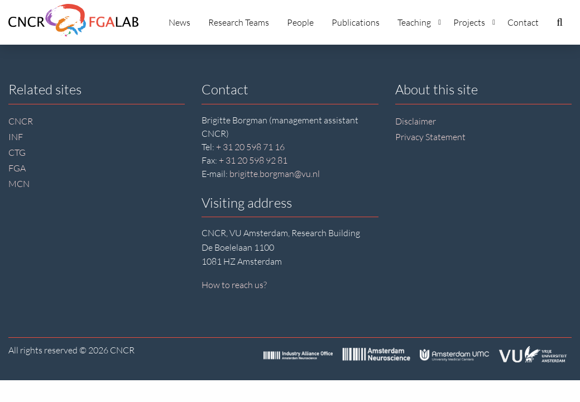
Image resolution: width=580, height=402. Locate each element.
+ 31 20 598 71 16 (250, 146)
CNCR (20, 121)
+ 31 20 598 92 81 (253, 160)
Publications (356, 22)
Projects (474, 22)
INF (15, 136)
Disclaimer (415, 121)
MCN (19, 183)
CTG (17, 152)
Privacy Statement (430, 136)
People (300, 22)
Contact (523, 22)
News (179, 22)
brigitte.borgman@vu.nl (274, 173)
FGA (17, 168)
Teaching (419, 22)
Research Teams (238, 22)
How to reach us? (234, 284)
